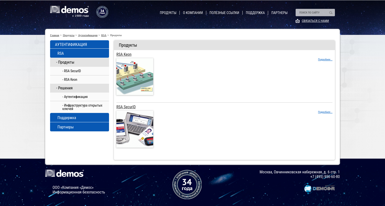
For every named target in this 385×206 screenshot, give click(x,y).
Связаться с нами (315, 21)
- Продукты (65, 62)
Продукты (168, 13)
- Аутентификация (75, 97)
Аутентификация (87, 35)
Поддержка (255, 13)
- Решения (64, 88)
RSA (103, 35)
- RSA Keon (69, 80)
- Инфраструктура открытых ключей (82, 107)
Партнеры (279, 13)
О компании (193, 13)
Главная (54, 35)
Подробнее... (325, 59)
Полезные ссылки (224, 13)
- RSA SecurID (71, 71)
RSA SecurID (126, 107)
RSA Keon (124, 54)
